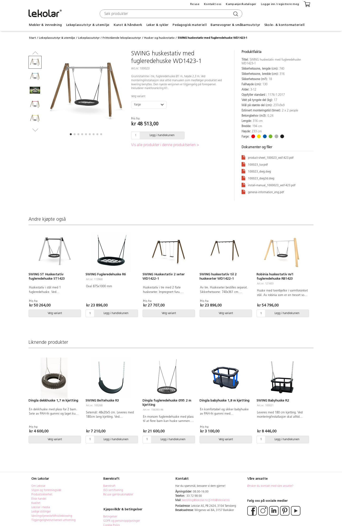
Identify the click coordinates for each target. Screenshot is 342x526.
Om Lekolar (38, 486)
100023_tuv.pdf (255, 164)
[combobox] (170, 14)
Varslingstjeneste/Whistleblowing (51, 516)
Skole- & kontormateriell (284, 25)
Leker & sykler (157, 25)
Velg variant (138, 96)
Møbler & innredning (45, 25)
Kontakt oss (212, 4)
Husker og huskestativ (159, 37)
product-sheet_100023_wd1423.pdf (268, 157)
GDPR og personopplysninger (121, 521)
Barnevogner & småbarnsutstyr (235, 25)
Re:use (195, 4)
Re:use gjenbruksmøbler (118, 494)
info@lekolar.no (220, 500)
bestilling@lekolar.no (195, 500)
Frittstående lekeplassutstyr (122, 37)
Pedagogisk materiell (190, 25)
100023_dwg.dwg (256, 170)
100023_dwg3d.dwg (258, 177)
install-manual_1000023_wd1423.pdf (268, 184)
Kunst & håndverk (128, 25)
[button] (71, 134)
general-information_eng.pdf (263, 191)
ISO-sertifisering (113, 490)
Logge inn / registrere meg (280, 4)
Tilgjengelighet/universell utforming (53, 520)
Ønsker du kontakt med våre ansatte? (270, 486)
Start (32, 37)
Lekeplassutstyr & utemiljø (87, 25)
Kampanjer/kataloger (241, 4)
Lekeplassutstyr (89, 37)
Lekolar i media (40, 507)
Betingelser (110, 516)
